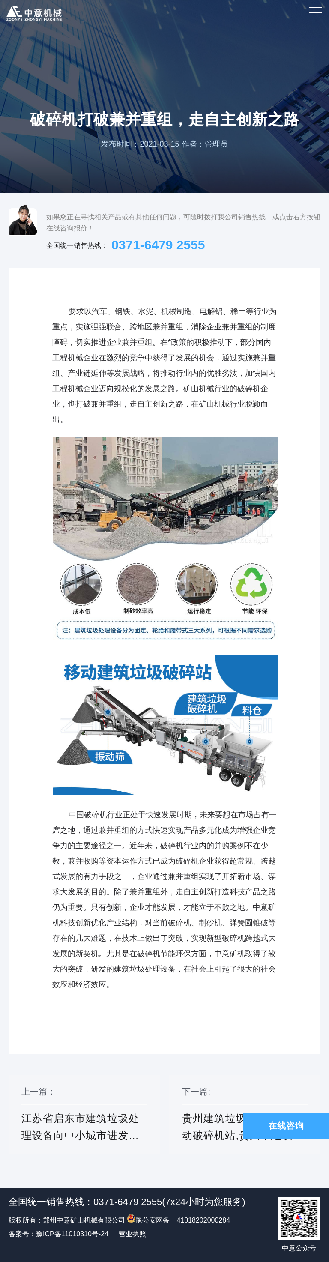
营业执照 (132, 1234)
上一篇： (84, 1120)
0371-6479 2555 (158, 245)
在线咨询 (286, 1125)
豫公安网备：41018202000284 (178, 1220)
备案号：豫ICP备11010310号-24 (58, 1234)
